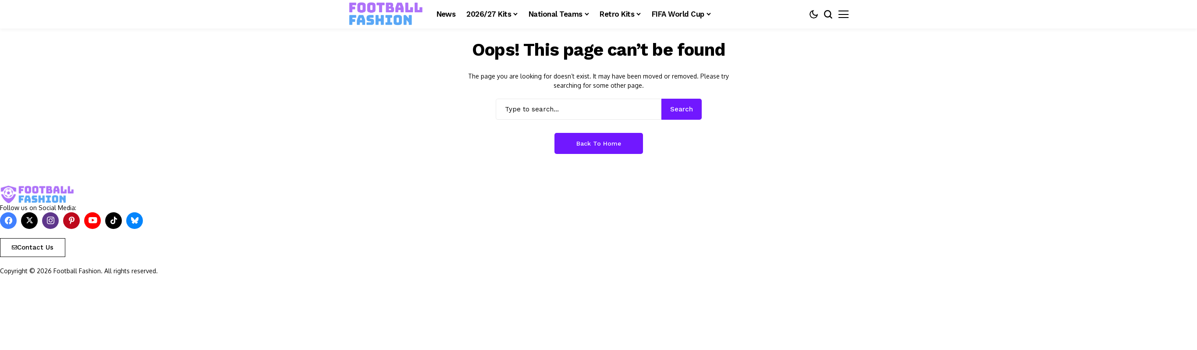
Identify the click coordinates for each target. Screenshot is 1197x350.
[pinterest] (71, 220)
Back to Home (598, 143)
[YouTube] (92, 220)
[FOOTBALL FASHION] (386, 14)
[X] (29, 220)
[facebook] (8, 220)
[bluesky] (134, 220)
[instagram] (50, 220)
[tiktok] (113, 220)
